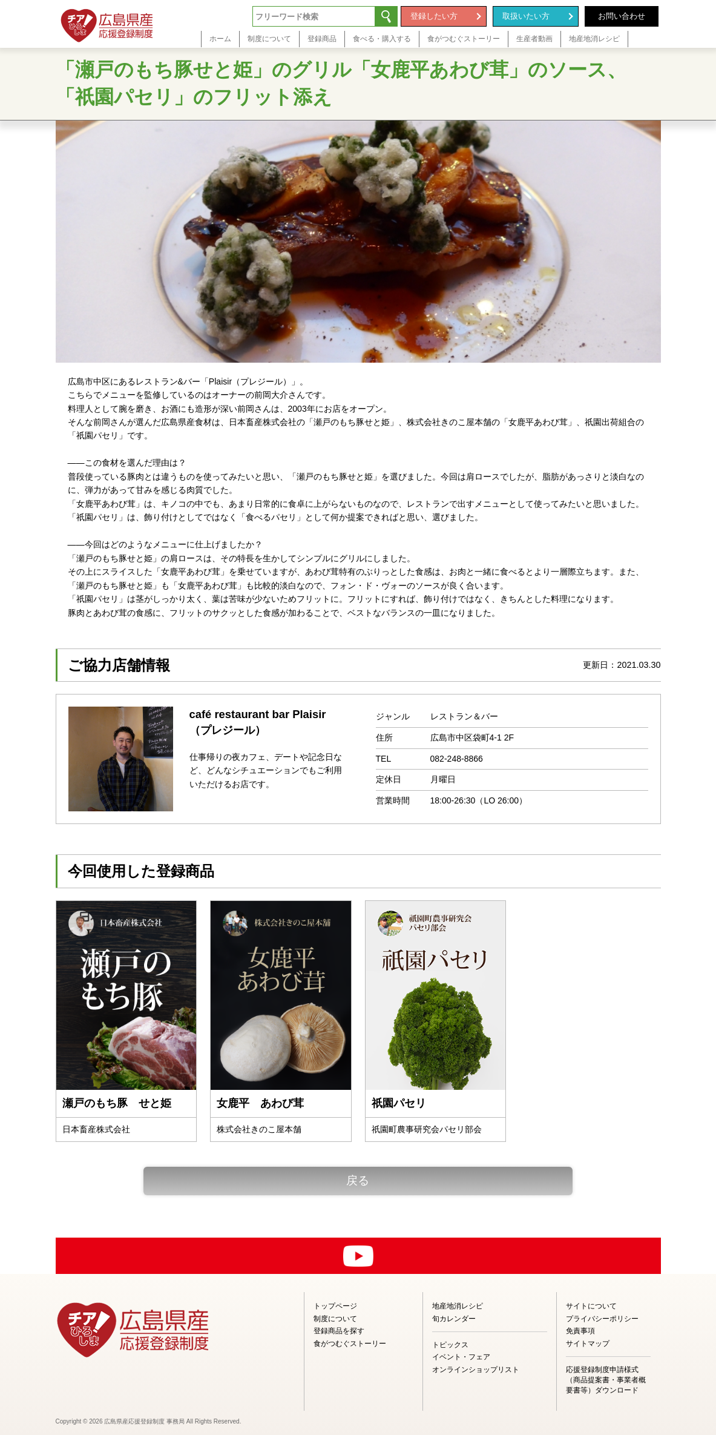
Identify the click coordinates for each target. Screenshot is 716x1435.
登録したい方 (434, 16)
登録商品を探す (339, 1331)
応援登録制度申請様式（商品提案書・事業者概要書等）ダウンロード (606, 1379)
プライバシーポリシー (602, 1319)
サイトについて (591, 1306)
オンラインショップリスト (475, 1369)
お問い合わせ (621, 16)
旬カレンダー (454, 1319)
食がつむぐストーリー (350, 1343)
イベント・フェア (461, 1357)
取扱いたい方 (526, 16)
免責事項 (580, 1331)
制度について (335, 1319)
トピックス (450, 1345)
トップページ (335, 1306)
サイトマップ (587, 1343)
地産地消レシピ (457, 1306)
